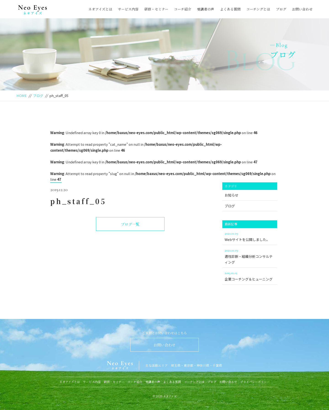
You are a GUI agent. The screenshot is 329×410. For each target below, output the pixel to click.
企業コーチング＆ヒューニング (250, 275)
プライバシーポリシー (255, 382)
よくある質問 (230, 9)
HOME (21, 95)
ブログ (281, 9)
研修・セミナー (156, 9)
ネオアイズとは (100, 9)
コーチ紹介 (182, 9)
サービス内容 (128, 9)
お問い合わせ (302, 9)
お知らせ (231, 195)
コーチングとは (258, 9)
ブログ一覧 (130, 224)
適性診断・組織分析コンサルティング (250, 256)
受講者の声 (205, 9)
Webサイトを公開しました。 (250, 236)
